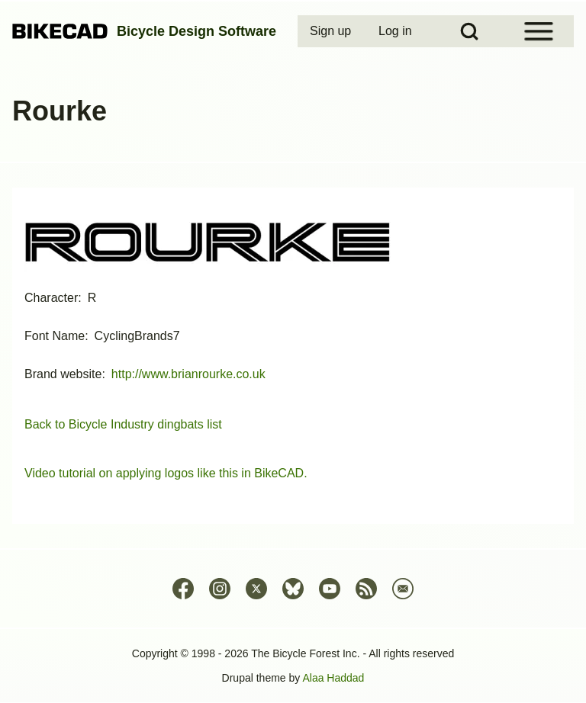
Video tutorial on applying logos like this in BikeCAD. (165, 473)
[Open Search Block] (469, 31)
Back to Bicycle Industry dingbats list (123, 424)
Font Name (54, 335)
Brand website (62, 374)
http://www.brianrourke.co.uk (188, 374)
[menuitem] (332, 31)
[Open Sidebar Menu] (539, 31)
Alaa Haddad (333, 678)
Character (51, 297)
